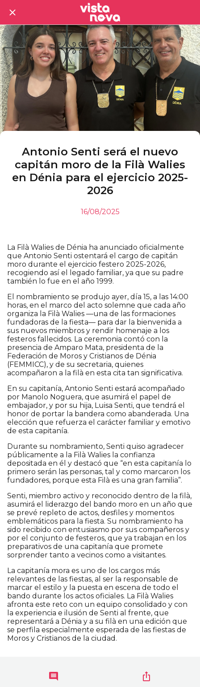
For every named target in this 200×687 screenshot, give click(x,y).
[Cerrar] (12, 12)
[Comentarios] (53, 676)
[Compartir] (146, 676)
